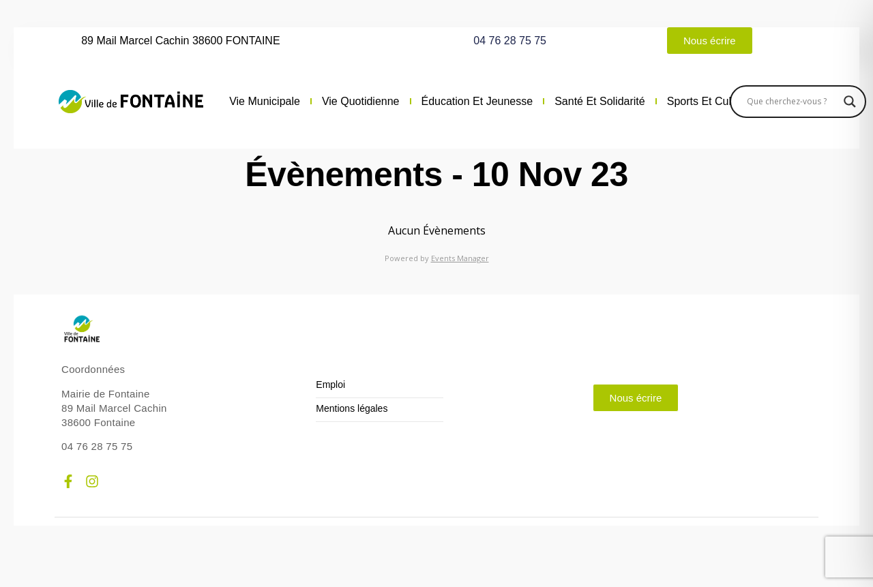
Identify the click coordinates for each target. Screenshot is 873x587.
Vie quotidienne (361, 101)
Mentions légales (351, 408)
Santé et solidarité (599, 101)
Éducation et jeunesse (477, 101)
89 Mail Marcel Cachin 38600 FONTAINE (180, 40)
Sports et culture (708, 101)
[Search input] (792, 101)
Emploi (330, 385)
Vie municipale (264, 101)
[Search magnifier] (849, 101)
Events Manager (460, 258)
